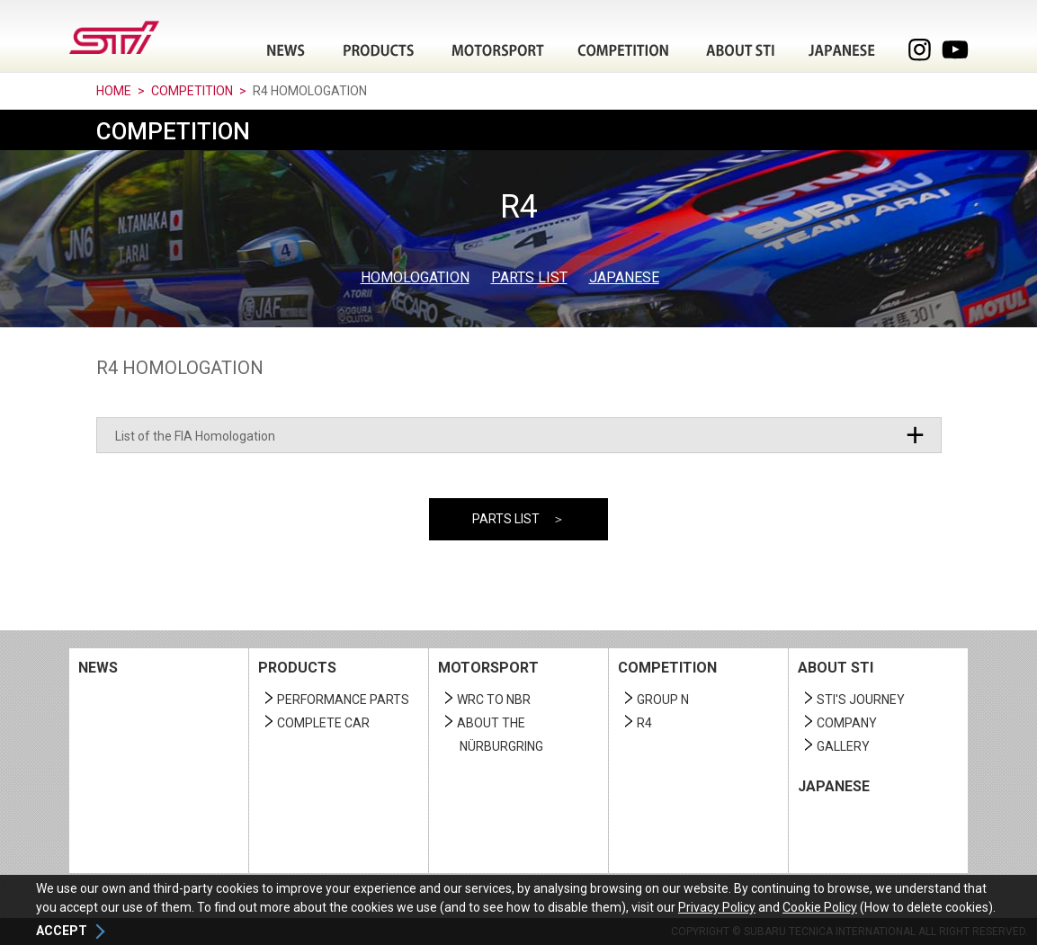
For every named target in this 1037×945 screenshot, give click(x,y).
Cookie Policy (819, 907)
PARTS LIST (529, 277)
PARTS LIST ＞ (518, 519)
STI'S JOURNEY (861, 699)
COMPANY (847, 723)
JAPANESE (841, 50)
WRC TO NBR (494, 699)
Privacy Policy (716, 907)
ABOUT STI (835, 667)
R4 (644, 723)
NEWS (98, 667)
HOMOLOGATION (415, 277)
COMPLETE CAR (323, 723)
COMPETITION (192, 91)
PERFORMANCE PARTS (343, 699)
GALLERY (843, 746)
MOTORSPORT (488, 667)
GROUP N (663, 699)
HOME (113, 91)
